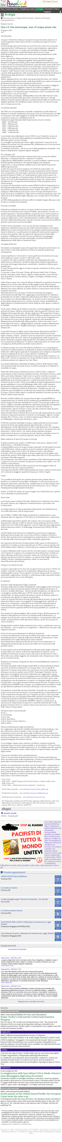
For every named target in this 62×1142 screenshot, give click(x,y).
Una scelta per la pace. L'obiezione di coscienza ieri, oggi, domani (27, 933)
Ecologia (39, 9)
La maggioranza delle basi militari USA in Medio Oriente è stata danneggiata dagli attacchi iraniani (31, 1074)
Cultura (8, 9)
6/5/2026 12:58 (16, 969)
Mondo (16, 9)
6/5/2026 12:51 (16, 986)
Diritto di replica (38, 1132)
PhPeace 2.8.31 (56, 1130)
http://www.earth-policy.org (37, 789)
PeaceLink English (10, 1011)
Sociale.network (8, 945)
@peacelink (5, 958)
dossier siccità (10, 813)
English (47, 12)
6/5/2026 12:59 (16, 958)
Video (56, 9)
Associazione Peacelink (17, 949)
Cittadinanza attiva (27, 9)
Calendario (48, 9)
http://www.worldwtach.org (37, 793)
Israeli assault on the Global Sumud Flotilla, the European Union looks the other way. (31, 1095)
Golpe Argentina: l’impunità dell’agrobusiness (24, 1055)
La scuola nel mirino (9, 888)
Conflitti (5, 1032)
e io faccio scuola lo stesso (11, 910)
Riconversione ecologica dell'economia (18, 18)
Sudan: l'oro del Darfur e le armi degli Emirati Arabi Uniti (30, 1037)
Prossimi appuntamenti (14, 872)
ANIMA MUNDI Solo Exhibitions (14, 876)
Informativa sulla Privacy (9, 1132)
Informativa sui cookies (25, 1132)
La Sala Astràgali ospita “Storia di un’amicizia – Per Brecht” (24, 899)
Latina (4, 1050)
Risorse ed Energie (42, 18)
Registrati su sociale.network (31, 1001)
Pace (2, 9)
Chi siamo (47, 1)
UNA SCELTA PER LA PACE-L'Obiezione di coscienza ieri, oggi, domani (26, 923)
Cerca (54, 1)
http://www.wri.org (37, 797)
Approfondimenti (7, 20)
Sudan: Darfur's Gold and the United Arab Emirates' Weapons (27, 1018)
